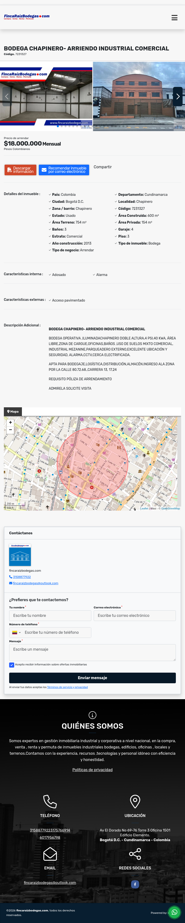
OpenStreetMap (170, 508)
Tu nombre (17, 607)
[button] (58, 126)
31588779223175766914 (50, 830)
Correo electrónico (108, 607)
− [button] (10, 430)
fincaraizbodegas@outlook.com (35, 583)
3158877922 (22, 577)
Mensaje (16, 641)
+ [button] (10, 423)
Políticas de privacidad (93, 770)
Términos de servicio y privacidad (67, 687)
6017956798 (50, 837)
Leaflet (144, 508)
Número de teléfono (24, 624)
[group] (46, 96)
